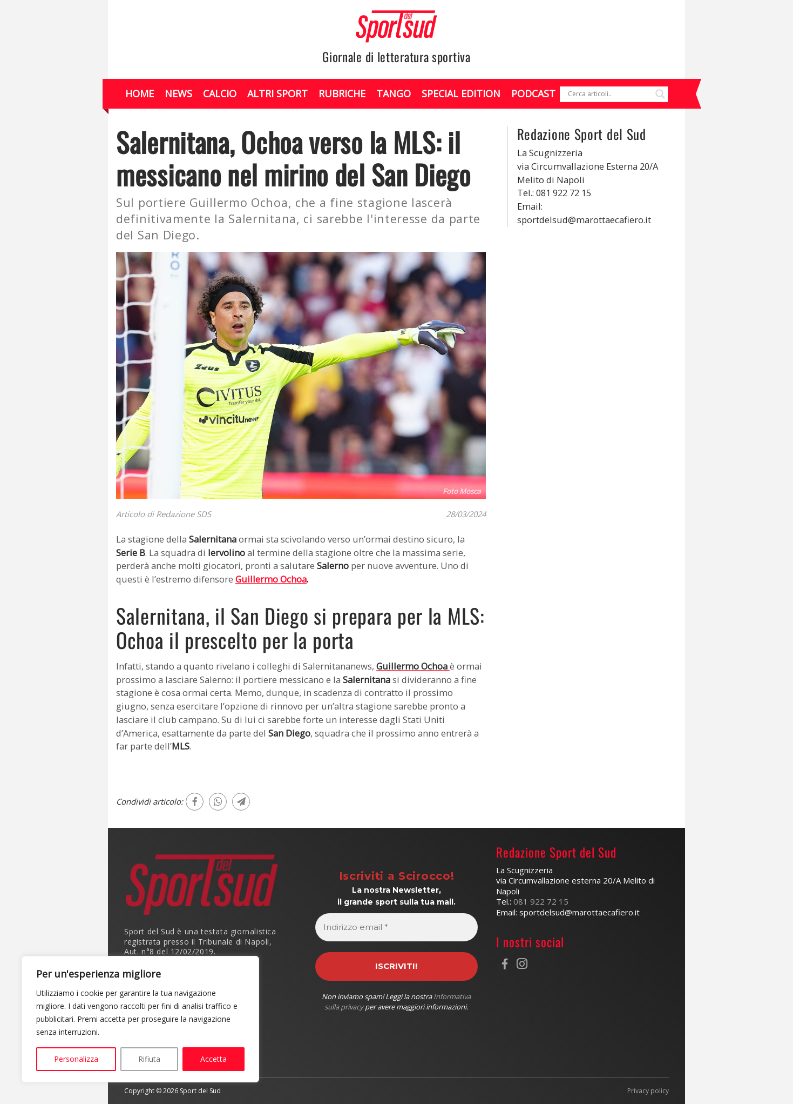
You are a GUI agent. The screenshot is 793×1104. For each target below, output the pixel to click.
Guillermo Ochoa (271, 579)
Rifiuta (149, 1059)
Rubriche (341, 93)
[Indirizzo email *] (396, 927)
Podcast (533, 93)
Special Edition (461, 93)
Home (139, 93)
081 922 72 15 (540, 901)
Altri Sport (277, 93)
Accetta (213, 1059)
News (178, 93)
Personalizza (76, 1059)
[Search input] (609, 94)
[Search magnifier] (660, 94)
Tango (393, 93)
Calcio (219, 93)
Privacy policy (648, 1091)
